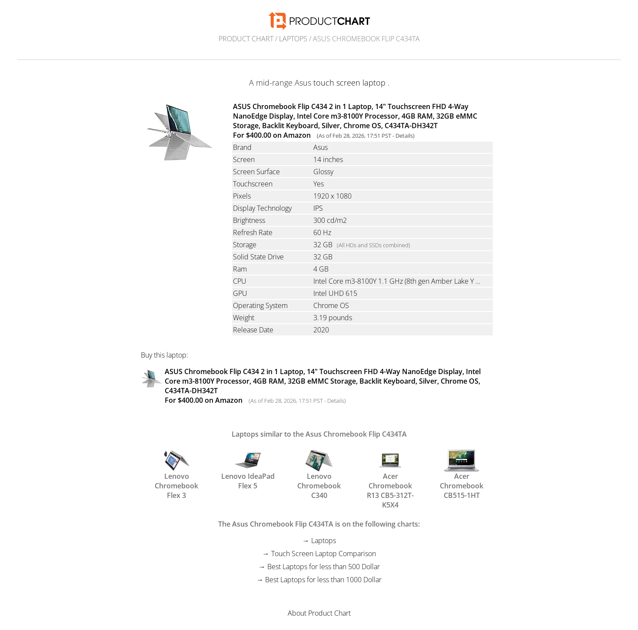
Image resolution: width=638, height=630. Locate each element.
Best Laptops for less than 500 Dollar (323, 566)
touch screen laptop (349, 82)
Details (404, 135)
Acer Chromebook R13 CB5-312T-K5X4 (390, 469)
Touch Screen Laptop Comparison (323, 553)
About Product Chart (319, 613)
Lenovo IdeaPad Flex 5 (248, 469)
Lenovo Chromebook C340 (319, 469)
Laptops (293, 38)
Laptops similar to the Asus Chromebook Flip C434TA (319, 434)
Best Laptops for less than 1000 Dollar (323, 579)
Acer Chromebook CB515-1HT (461, 469)
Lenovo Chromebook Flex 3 (176, 469)
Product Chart (246, 38)
